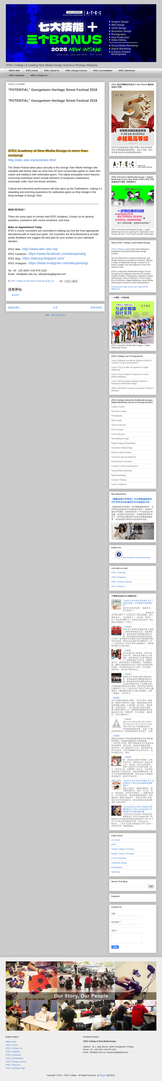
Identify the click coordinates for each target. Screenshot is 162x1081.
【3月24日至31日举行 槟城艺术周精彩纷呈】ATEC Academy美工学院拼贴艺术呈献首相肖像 (137, 809)
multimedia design (119, 863)
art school (115, 840)
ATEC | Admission (126, 70)
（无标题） (128, 627)
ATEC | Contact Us (38, 75)
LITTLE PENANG (119, 858)
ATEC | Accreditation (102, 70)
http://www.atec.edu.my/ (40, 249)
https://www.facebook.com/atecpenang (57, 254)
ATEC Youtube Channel (121, 582)
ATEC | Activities (16, 75)
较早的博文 (96, 307)
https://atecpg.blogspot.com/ (43, 258)
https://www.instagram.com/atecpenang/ (58, 263)
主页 (55, 307)
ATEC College (117, 249)
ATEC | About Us (51, 70)
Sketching (115, 872)
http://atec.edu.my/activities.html (32, 160)
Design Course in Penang (122, 854)
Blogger (103, 1075)
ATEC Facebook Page (15, 1068)
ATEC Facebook (118, 572)
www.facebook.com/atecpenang (136, 557)
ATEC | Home (32, 70)
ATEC (113, 844)
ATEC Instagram (118, 577)
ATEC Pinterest (118, 586)
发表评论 (15, 295)
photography (116, 867)
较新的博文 (14, 307)
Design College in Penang (122, 849)
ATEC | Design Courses (76, 70)
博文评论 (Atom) (58, 315)
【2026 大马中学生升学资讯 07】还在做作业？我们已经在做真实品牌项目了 (138, 783)
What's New (14, 70)
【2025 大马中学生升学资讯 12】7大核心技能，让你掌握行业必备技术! (138, 602)
